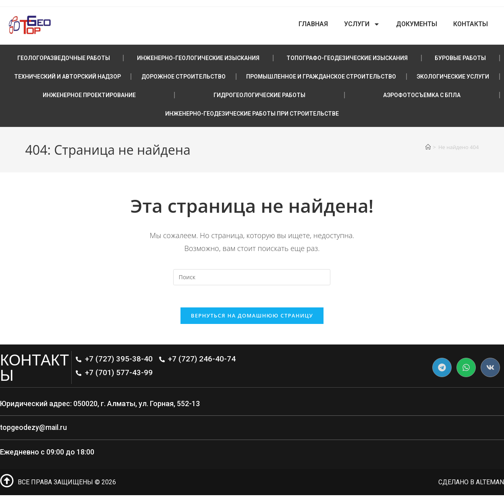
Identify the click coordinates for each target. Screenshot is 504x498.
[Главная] (428, 147)
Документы (416, 24)
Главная (313, 24)
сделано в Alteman (471, 484)
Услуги (362, 24)
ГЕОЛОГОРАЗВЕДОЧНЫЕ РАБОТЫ (63, 58)
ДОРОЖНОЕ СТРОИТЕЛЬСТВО (183, 76)
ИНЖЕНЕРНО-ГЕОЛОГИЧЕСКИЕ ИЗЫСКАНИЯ (198, 58)
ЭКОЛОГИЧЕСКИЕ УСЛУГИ (453, 76)
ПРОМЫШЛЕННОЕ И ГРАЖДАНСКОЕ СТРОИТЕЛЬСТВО (321, 76)
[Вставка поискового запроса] (251, 277)
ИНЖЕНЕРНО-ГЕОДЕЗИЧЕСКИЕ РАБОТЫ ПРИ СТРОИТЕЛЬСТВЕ (252, 113)
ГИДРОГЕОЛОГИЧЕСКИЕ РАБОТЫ (259, 95)
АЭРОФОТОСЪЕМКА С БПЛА (421, 95)
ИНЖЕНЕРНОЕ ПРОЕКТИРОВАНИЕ (89, 95)
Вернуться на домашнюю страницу (252, 318)
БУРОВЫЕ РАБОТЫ (460, 58)
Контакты (470, 24)
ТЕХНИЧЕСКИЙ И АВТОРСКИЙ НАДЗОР (67, 76)
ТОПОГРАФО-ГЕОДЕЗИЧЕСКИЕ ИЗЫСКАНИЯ (347, 58)
